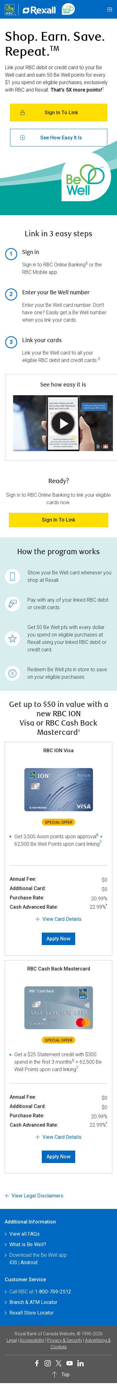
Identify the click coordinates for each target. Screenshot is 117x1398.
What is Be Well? (27, 1244)
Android (29, 1262)
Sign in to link (58, 520)
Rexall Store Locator (31, 1313)
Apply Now (58, 939)
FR (109, 9)
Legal (12, 1340)
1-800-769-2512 (53, 1292)
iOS (13, 1262)
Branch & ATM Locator (33, 1302)
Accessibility (32, 1340)
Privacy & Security (64, 1340)
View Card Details (61, 919)
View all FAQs (24, 1234)
